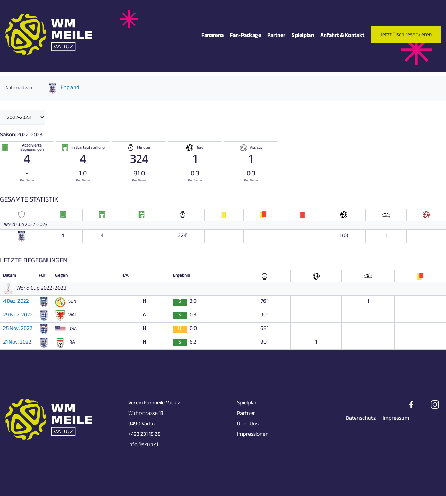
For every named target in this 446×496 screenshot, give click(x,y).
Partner (276, 36)
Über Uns (248, 424)
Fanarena (212, 36)
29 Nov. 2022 (18, 315)
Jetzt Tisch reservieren (406, 35)
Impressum (396, 419)
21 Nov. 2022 (17, 342)
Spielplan (303, 36)
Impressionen (253, 435)
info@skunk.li (143, 445)
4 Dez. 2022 (16, 302)
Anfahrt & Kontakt (342, 36)
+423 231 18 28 (144, 435)
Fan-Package (245, 36)
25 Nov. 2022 (17, 329)
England (70, 88)
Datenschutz (361, 419)
